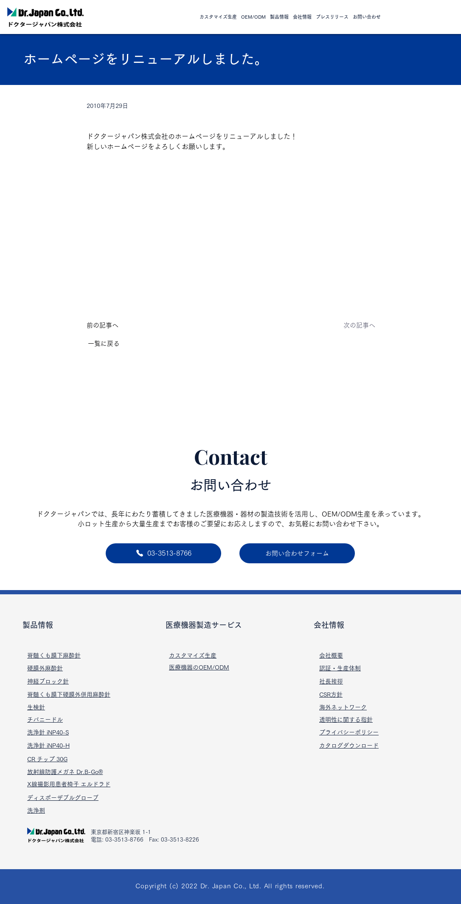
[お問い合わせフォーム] (297, 553)
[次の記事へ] (347, 325)
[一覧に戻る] (116, 343)
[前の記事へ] (115, 325)
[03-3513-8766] (163, 553)
